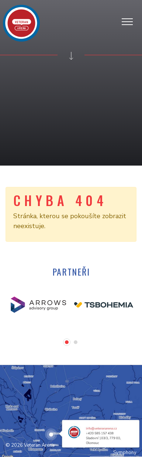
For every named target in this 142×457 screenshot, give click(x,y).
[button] (66, 342)
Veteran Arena (39, 445)
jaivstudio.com (120, 445)
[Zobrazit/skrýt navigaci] (129, 20)
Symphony (124, 452)
